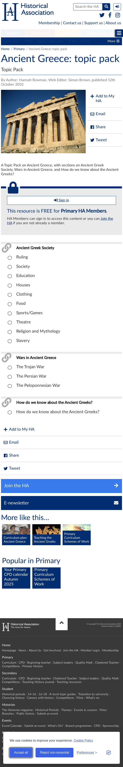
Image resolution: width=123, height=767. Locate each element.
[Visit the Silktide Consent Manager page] (108, 752)
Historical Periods (47, 710)
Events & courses (85, 710)
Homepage (9, 650)
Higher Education (101, 33)
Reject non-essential (54, 752)
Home (5, 49)
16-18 (43, 694)
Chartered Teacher (107, 662)
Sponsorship (111, 725)
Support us (93, 23)
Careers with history (40, 697)
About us (113, 23)
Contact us (72, 23)
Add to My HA (102, 98)
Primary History (32, 666)
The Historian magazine (17, 710)
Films (79, 697)
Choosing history (13, 697)
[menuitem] (13, 33)
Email (97, 114)
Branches (8, 713)
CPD (28, 41)
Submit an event (47, 713)
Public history (25, 713)
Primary (13, 33)
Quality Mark (84, 662)
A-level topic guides (62, 694)
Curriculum (11, 41)
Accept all (21, 752)
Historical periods (13, 694)
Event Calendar (12, 725)
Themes (66, 710)
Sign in (61, 200)
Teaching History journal (38, 682)
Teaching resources (69, 682)
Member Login (90, 650)
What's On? (55, 725)
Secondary (40, 33)
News (22, 650)
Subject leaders (79, 41)
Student (68, 33)
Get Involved (52, 650)
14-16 (32, 694)
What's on (92, 697)
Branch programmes (79, 725)
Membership (49, 23)
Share (98, 127)
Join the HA (70, 650)
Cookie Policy (83, 740)
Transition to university (93, 694)
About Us (35, 650)
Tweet (98, 140)
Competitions (11, 666)
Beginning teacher (50, 41)
